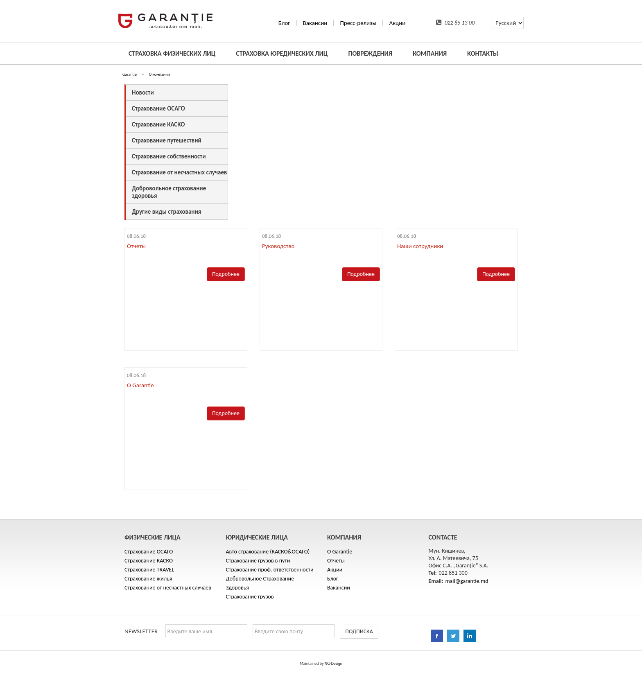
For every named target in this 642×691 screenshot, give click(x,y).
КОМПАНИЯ (430, 53)
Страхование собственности (169, 156)
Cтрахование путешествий (166, 140)
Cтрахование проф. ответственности (270, 569)
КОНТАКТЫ (482, 53)
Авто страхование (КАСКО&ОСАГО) (268, 551)
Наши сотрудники (420, 246)
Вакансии (315, 23)
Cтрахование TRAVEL (149, 569)
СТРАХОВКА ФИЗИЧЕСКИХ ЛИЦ (172, 53)
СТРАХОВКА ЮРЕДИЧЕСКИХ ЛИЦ (282, 53)
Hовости (143, 92)
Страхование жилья (148, 578)
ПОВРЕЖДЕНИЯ (370, 53)
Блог (284, 23)
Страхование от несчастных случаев (179, 172)
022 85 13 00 (455, 22)
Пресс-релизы (358, 23)
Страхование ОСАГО (158, 108)
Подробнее (226, 274)
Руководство (278, 246)
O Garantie (140, 385)
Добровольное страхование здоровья (169, 192)
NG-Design (333, 663)
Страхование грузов (250, 596)
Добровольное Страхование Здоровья (260, 583)
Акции (397, 23)
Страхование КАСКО (158, 124)
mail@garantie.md (466, 581)
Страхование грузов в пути (258, 560)
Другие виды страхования (166, 211)
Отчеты (136, 246)
